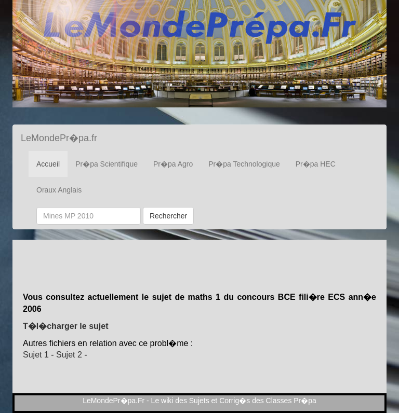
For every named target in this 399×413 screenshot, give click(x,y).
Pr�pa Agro (173, 164)
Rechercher (168, 216)
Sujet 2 (69, 354)
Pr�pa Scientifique (106, 164)
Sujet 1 (36, 354)
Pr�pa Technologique (244, 164)
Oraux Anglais (59, 190)
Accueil (48, 164)
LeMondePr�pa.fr (59, 138)
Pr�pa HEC (316, 164)
